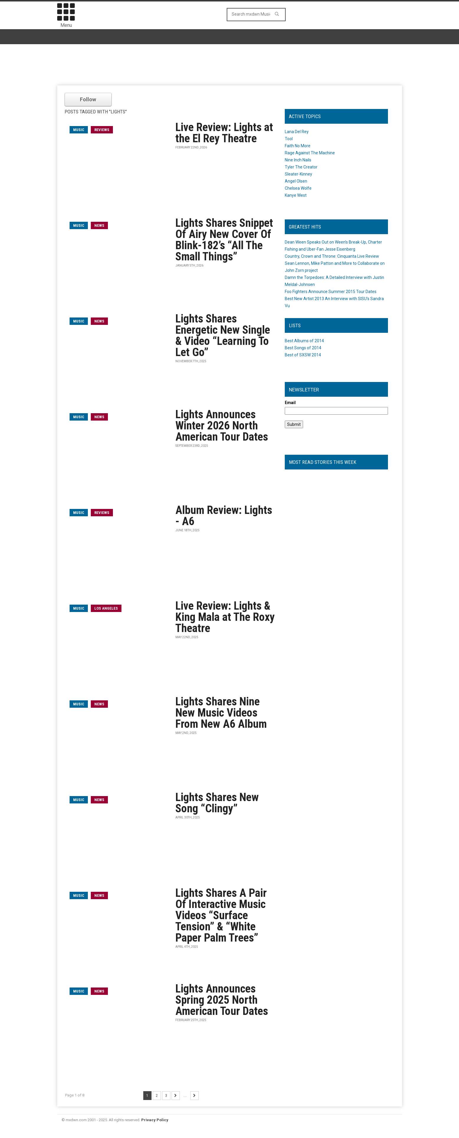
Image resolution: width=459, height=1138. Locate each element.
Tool (289, 138)
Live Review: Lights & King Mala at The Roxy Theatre (225, 617)
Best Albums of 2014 (304, 340)
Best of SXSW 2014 (303, 355)
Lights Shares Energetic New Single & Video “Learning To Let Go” (222, 335)
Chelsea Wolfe (298, 188)
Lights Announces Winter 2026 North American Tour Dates (221, 425)
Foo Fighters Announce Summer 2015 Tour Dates (330, 291)
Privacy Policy (154, 1120)
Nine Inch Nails (298, 160)
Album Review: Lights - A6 (223, 516)
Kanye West (296, 195)
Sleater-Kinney (298, 174)
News (99, 225)
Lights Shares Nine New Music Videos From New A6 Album (221, 712)
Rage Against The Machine (310, 152)
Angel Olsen (296, 181)
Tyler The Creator (301, 167)
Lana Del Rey (297, 131)
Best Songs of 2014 (303, 347)
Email (290, 402)
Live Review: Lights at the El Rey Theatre (224, 133)
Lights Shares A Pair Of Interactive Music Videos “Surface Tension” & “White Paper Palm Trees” (221, 915)
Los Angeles (106, 608)
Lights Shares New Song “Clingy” (217, 803)
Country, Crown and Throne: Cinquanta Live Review (332, 256)
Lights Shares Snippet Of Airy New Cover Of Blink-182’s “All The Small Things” (224, 239)
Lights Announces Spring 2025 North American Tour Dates (221, 1000)
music (78, 130)
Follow (88, 99)
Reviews (101, 130)
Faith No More (297, 145)
